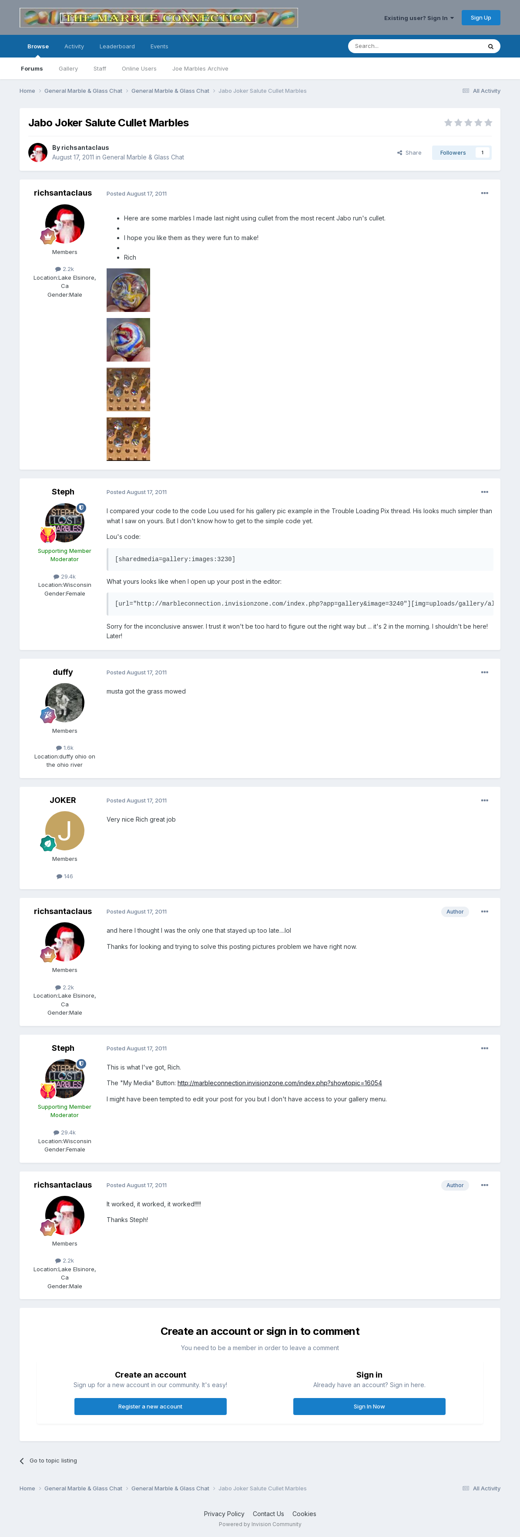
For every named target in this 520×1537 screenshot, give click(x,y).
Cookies (304, 1513)
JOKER (63, 800)
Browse (38, 50)
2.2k (64, 268)
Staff (100, 68)
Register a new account (150, 1406)
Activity (74, 46)
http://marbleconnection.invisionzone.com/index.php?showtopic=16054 (280, 1083)
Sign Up (481, 17)
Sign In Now (369, 1406)
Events (159, 46)
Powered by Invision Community (260, 1524)
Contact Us (268, 1513)
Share (409, 152)
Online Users (139, 68)
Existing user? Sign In (419, 17)
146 (65, 876)
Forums (32, 68)
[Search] (392, 46)
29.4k (65, 576)
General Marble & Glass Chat (143, 157)
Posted (137, 193)
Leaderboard (117, 46)
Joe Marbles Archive (200, 68)
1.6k (65, 747)
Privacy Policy (224, 1513)
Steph (63, 491)
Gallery (68, 68)
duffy (63, 672)
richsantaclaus (85, 147)
